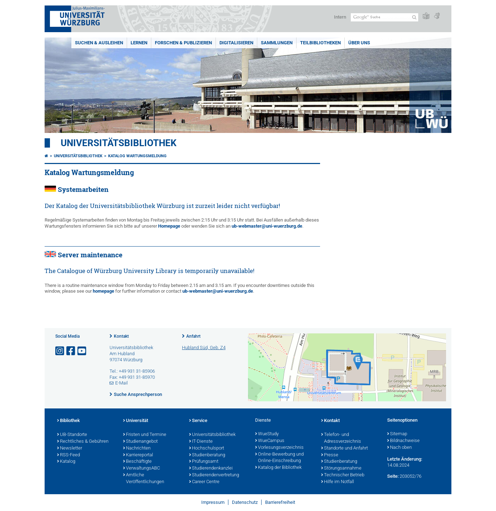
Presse (329, 455)
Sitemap (397, 434)
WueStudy (267, 434)
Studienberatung (207, 455)
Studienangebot (140, 441)
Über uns (359, 42)
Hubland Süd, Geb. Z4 (204, 347)
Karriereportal (138, 455)
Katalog (66, 461)
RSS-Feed (68, 455)
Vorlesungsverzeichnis (279, 448)
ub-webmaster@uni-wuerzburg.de (267, 226)
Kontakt (121, 336)
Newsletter (69, 448)
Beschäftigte (137, 461)
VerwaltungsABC (141, 468)
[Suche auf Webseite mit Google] (384, 17)
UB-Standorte (72, 435)
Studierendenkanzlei (211, 468)
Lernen (139, 42)
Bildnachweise (403, 441)
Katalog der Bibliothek (278, 468)
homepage (103, 291)
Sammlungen (277, 42)
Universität (135, 421)
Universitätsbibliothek (119, 143)
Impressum (212, 502)
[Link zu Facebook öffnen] (71, 351)
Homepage (169, 226)
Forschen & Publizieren (183, 42)
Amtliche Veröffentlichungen (143, 478)
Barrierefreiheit (280, 502)
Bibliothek (68, 421)
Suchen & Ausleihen (99, 42)
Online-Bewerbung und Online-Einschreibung (279, 458)
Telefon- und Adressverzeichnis (341, 438)
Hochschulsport (206, 448)
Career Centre (204, 482)
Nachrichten (137, 448)
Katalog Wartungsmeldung (137, 156)
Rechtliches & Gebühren (82, 441)
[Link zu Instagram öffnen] (60, 351)
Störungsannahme (341, 468)
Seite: (393, 476)
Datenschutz (245, 502)
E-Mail (121, 383)
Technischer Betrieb (342, 475)
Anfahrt (193, 336)
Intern (340, 17)
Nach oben (399, 448)
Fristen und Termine (144, 435)
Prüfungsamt (203, 461)
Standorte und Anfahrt (344, 448)
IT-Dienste (201, 441)
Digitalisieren (236, 42)
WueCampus (269, 441)
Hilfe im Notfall (337, 482)
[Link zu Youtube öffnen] (82, 351)
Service (198, 421)
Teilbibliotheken (320, 42)
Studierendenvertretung (214, 475)
